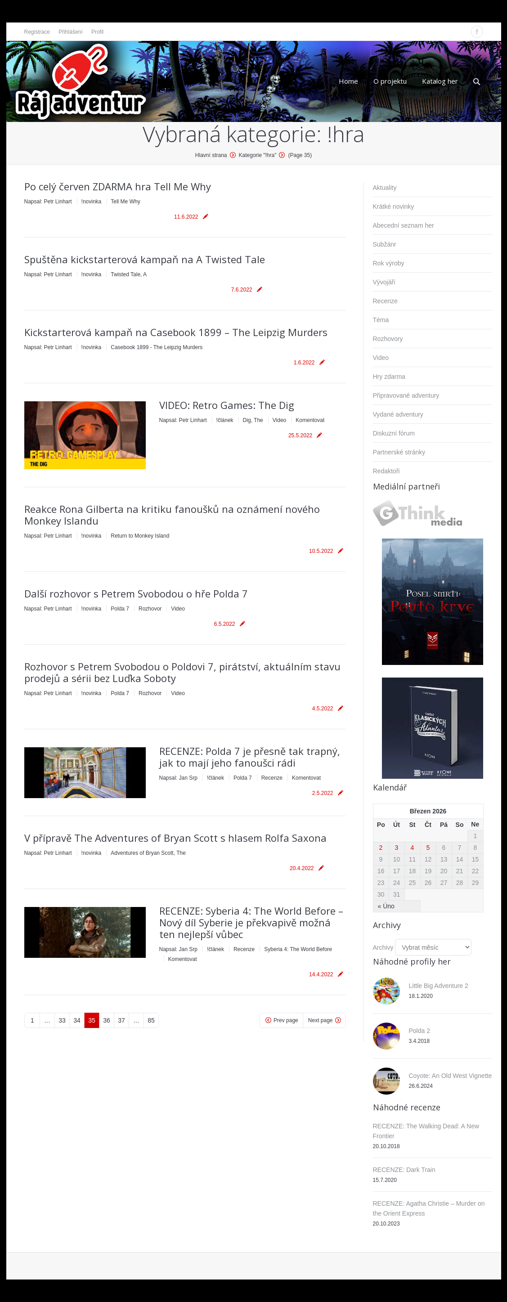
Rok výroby (388, 263)
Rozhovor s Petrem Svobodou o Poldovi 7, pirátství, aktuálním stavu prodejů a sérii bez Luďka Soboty (182, 672)
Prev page (286, 1020)
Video (279, 420)
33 (62, 1020)
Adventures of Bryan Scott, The (148, 853)
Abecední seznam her (403, 225)
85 (151, 1020)
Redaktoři (386, 471)
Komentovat (310, 420)
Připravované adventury (406, 395)
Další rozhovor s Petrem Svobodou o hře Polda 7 (136, 593)
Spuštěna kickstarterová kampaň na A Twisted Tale (144, 259)
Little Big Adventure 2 (438, 985)
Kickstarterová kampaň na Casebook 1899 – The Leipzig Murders (176, 332)
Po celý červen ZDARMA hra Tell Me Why (117, 186)
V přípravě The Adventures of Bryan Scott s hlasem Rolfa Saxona (175, 837)
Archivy (383, 947)
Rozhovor (150, 609)
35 (91, 1020)
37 (121, 1020)
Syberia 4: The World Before (298, 949)
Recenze (272, 778)
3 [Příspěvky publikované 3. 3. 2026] (397, 847)
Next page (320, 1020)
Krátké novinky (393, 206)
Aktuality (385, 187)
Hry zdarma (389, 376)
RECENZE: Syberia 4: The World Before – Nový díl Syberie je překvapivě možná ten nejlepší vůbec (251, 922)
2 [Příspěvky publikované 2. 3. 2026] (381, 847)
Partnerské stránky (399, 452)
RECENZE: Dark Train (404, 1169)
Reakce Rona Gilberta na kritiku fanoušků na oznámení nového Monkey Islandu (172, 514)
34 (77, 1020)
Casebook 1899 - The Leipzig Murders (156, 347)
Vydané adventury (398, 414)
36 (106, 1020)
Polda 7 (120, 609)
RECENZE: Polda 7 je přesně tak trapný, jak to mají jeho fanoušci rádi (249, 756)
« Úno (386, 906)
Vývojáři (384, 282)
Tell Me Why (125, 201)
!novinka (91, 201)
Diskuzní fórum (394, 433)
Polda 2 (419, 1030)
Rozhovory (388, 338)
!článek (224, 420)
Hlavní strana (211, 155)
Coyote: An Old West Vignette (450, 1075)
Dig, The (253, 420)
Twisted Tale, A (129, 274)
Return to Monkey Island (140, 536)
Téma (381, 319)
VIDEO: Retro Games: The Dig (226, 405)
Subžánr (384, 244)
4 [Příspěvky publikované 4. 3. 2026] (412, 847)
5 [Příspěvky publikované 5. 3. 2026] (428, 847)
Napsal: (48, 201)
